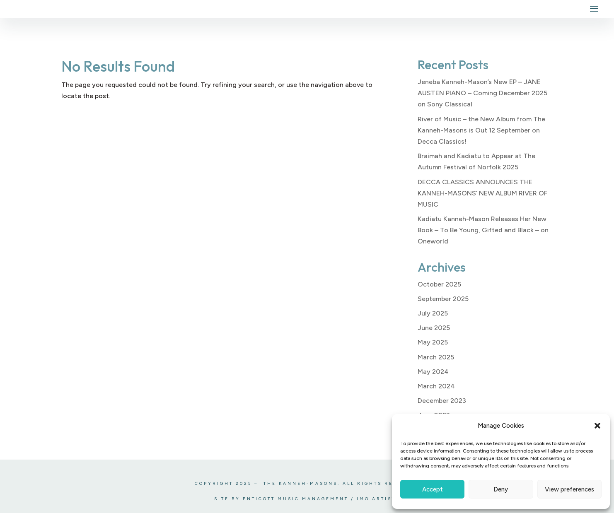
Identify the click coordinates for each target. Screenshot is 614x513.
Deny (500, 489)
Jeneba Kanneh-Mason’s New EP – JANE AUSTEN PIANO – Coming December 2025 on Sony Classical (482, 93)
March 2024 (436, 386)
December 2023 (442, 401)
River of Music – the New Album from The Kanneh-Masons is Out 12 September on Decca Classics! (481, 130)
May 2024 (433, 372)
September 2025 (443, 299)
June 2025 (434, 328)
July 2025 (433, 313)
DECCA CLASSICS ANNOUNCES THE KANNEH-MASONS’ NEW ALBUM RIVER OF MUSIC (482, 193)
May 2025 (433, 342)
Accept (432, 489)
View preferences (569, 489)
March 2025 (436, 357)
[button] (597, 425)
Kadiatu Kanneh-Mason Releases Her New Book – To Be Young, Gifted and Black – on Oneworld (483, 230)
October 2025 (439, 284)
